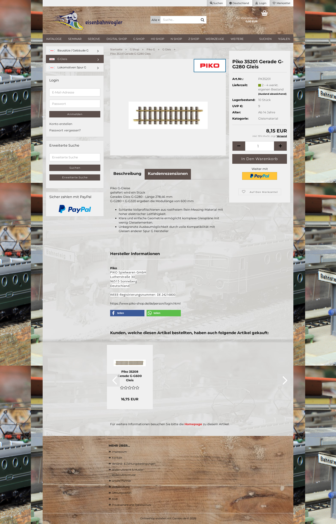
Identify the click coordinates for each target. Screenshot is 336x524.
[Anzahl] (259, 146)
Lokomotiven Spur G (67, 67)
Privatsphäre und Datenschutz (131, 504)
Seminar (74, 39)
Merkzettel (281, 3)
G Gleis (58, 59)
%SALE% (284, 39)
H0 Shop (157, 39)
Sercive (94, 39)
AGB (115, 498)
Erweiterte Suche (75, 177)
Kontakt (117, 457)
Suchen (265, 39)
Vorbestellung (121, 486)
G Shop (138, 39)
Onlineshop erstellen (153, 518)
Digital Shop (116, 39)
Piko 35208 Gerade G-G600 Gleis (130, 376)
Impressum (119, 451)
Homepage (193, 424)
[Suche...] (155, 20)
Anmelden (74, 114)
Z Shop (193, 39)
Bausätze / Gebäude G (68, 50)
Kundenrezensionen (168, 173)
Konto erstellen (60, 124)
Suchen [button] (216, 3)
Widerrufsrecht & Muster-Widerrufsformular (128, 472)
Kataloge (54, 39)
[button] (239, 3)
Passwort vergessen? (65, 130)
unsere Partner (121, 480)
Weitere (237, 39)
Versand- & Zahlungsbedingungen (134, 463)
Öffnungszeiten (122, 492)
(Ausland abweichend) (272, 93)
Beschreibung (127, 173)
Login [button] (260, 3)
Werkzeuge (215, 39)
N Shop (176, 39)
